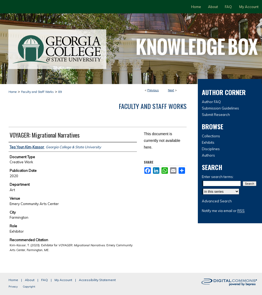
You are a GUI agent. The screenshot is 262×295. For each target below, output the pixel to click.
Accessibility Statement (97, 280)
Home (13, 92)
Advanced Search (217, 201)
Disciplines (211, 149)
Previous (153, 90)
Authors (208, 155)
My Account (63, 280)
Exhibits (208, 142)
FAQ (44, 280)
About (29, 280)
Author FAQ (211, 102)
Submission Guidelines (220, 108)
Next (171, 90)
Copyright (29, 286)
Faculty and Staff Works (37, 92)
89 (60, 92)
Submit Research (216, 114)
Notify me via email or (223, 211)
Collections (211, 136)
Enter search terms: (218, 177)
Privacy (13, 286)
